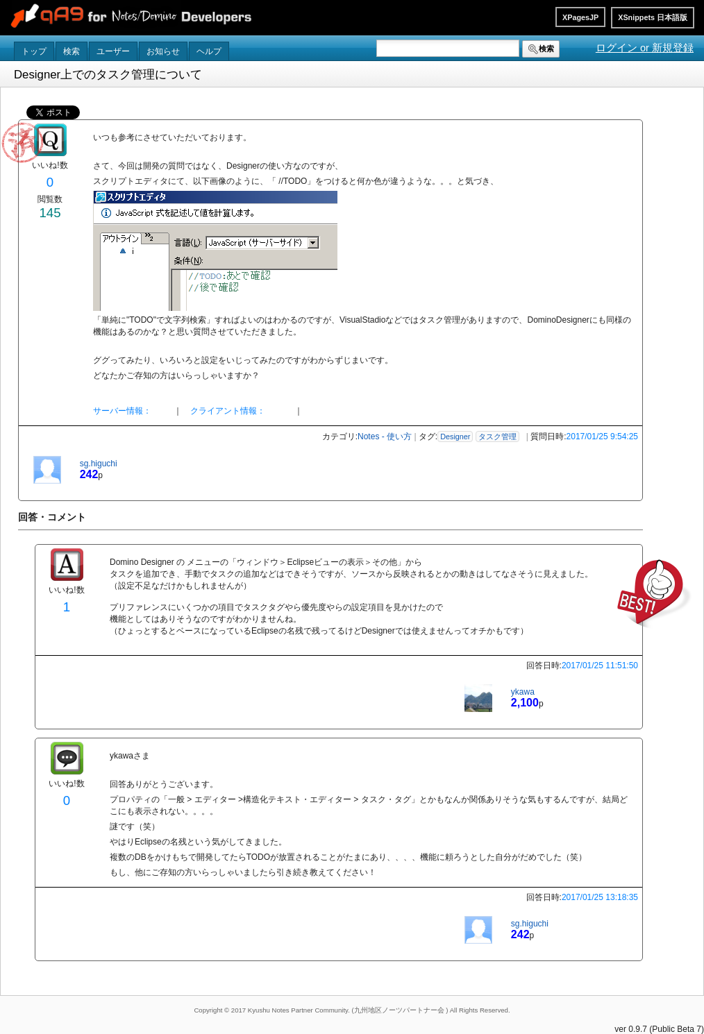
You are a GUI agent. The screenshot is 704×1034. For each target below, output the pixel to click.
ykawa (523, 692)
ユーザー (113, 51)
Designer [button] (455, 436)
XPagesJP (580, 17)
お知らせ (163, 51)
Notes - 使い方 (385, 436)
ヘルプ (208, 51)
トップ (34, 51)
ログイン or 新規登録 (645, 47)
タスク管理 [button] (497, 436)
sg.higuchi (98, 463)
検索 (71, 51)
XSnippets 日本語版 (652, 17)
